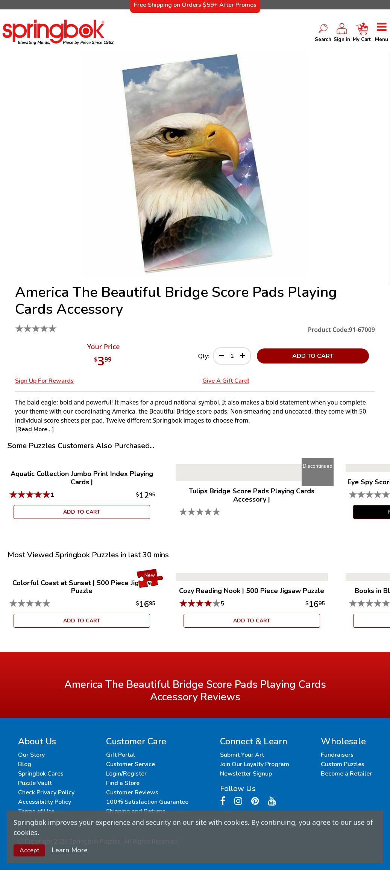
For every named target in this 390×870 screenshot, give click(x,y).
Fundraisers (337, 755)
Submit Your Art (242, 755)
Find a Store (123, 783)
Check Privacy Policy (46, 792)
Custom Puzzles (342, 764)
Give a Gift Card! (225, 381)
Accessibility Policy (44, 802)
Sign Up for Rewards (44, 381)
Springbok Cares (41, 774)
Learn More (70, 850)
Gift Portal (120, 755)
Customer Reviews (132, 792)
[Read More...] (34, 429)
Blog (24, 764)
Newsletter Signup (246, 774)
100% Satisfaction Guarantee (147, 802)
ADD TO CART (313, 356)
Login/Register (126, 774)
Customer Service (130, 764)
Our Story (31, 755)
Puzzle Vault (35, 783)
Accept (29, 850)
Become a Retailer (346, 774)
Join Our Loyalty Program (254, 764)
